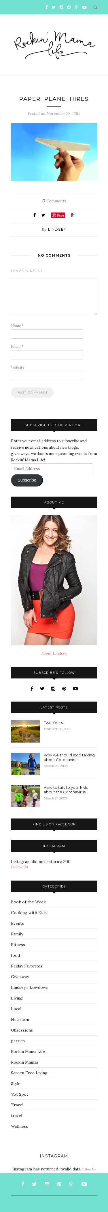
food (15, 955)
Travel (17, 1104)
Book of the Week (28, 902)
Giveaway (20, 976)
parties (18, 1040)
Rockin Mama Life (28, 1051)
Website (17, 367)
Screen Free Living (29, 1072)
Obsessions (22, 1030)
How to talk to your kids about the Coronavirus (66, 789)
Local (16, 1008)
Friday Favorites (26, 966)
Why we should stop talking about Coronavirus (69, 757)
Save (60, 215)
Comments (54, 201)
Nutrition (20, 1019)
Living (17, 998)
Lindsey (57, 229)
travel (16, 1115)
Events (17, 923)
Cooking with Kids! (29, 912)
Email (17, 346)
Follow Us (19, 867)
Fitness (18, 944)
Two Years (53, 722)
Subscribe (27, 480)
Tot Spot (19, 1094)
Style (15, 1083)
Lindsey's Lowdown (29, 987)
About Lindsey (54, 653)
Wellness (19, 1126)
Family (17, 934)
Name (17, 325)
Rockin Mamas (24, 1062)
